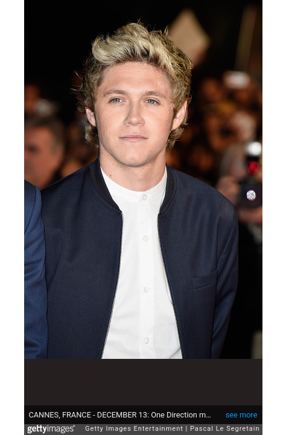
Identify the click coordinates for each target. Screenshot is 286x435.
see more (242, 408)
